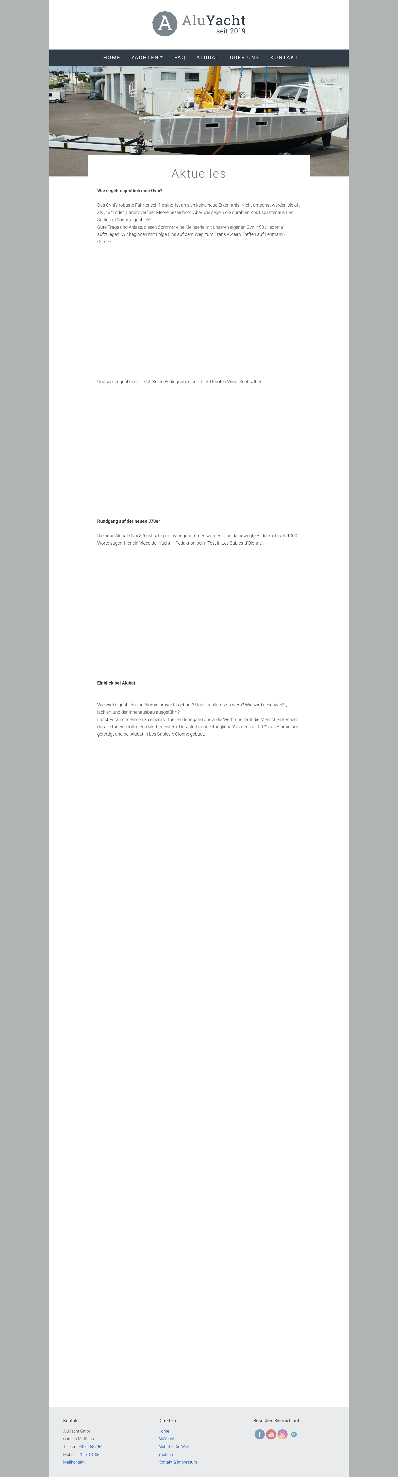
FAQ (180, 57)
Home (112, 57)
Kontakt (284, 57)
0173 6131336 (87, 1454)
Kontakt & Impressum (177, 1462)
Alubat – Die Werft (174, 1446)
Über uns (244, 57)
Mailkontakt (74, 1462)
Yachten (145, 57)
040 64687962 (90, 1446)
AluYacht (166, 1438)
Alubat (207, 57)
